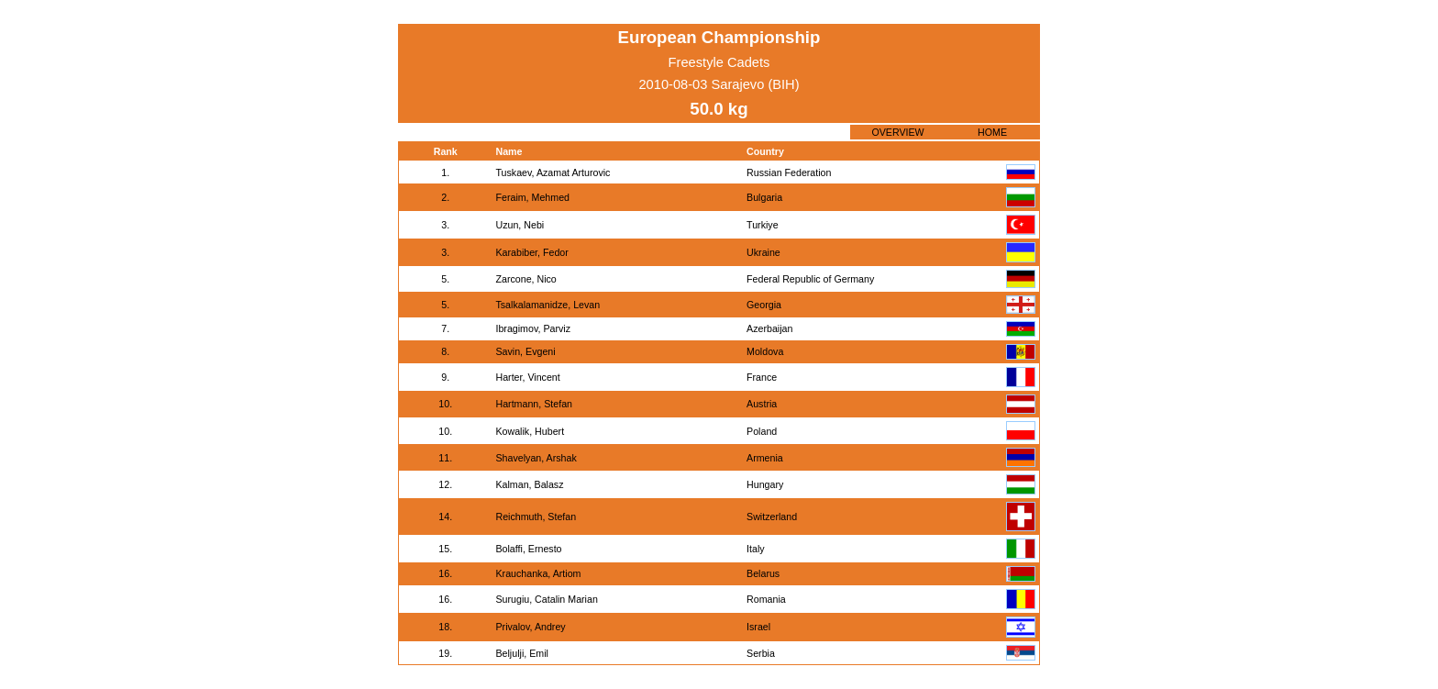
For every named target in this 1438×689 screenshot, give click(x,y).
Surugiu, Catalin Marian (546, 599)
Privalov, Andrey (530, 626)
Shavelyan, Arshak (535, 457)
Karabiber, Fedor (531, 252)
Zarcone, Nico (525, 278)
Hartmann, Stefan (533, 403)
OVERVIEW (897, 132)
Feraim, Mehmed (532, 197)
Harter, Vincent (527, 377)
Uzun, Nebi (519, 224)
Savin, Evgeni (525, 351)
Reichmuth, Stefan (535, 516)
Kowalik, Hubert (529, 431)
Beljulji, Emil (521, 653)
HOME (992, 132)
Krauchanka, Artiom (538, 573)
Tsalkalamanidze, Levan (547, 304)
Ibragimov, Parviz (532, 328)
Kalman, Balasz (529, 484)
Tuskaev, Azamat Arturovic (552, 172)
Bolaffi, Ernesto (528, 548)
